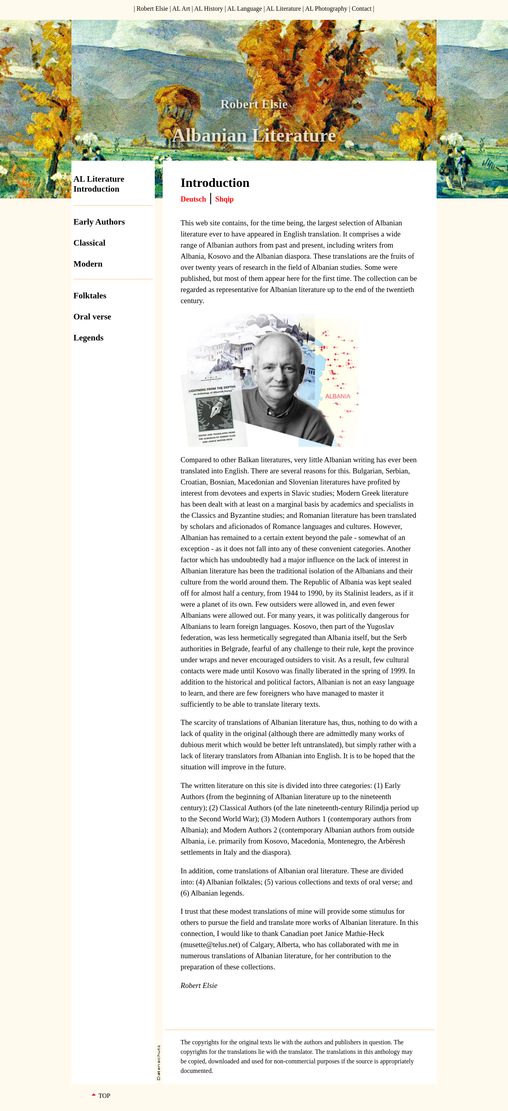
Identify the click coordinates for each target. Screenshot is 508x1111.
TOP (104, 1095)
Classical (89, 243)
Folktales (89, 295)
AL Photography (326, 8)
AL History (208, 8)
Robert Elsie (152, 8)
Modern (87, 264)
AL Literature (283, 8)
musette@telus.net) (211, 944)
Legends (88, 337)
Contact (361, 8)
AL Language (244, 8)
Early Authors (99, 222)
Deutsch (193, 199)
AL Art (181, 8)
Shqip (224, 199)
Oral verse (92, 316)
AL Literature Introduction (98, 184)
